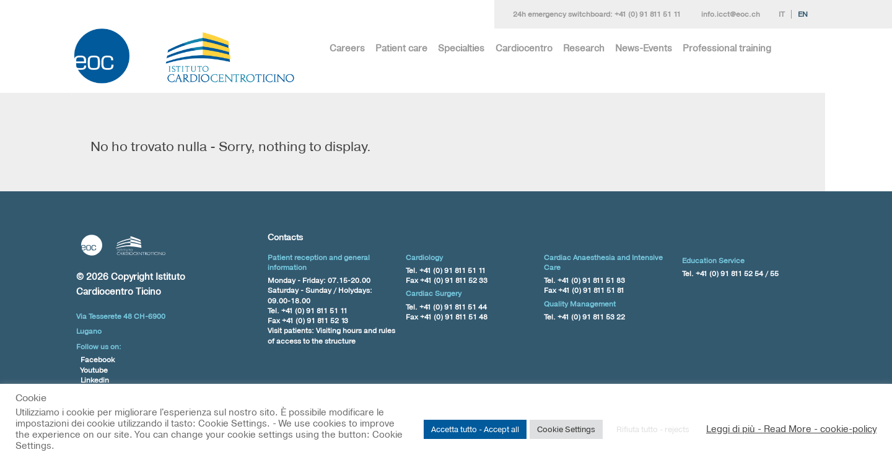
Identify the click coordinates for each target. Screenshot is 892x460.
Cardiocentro (524, 48)
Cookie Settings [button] (566, 429)
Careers (347, 48)
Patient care (401, 48)
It (782, 14)
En (803, 14)
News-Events (643, 48)
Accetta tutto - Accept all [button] (475, 429)
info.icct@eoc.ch (730, 14)
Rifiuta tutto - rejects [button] (652, 429)
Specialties (461, 48)
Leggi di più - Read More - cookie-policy (791, 429)
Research (584, 48)
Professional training (727, 48)
